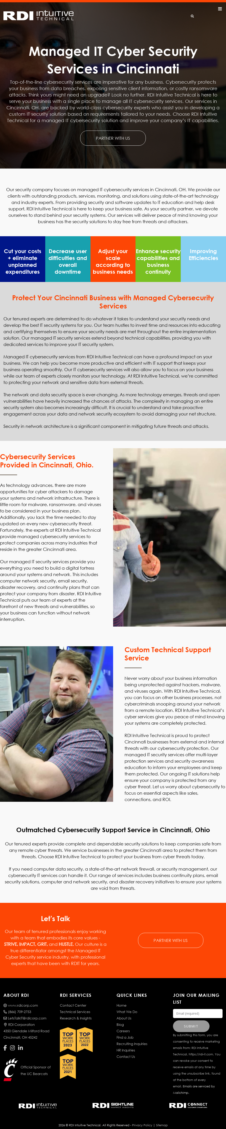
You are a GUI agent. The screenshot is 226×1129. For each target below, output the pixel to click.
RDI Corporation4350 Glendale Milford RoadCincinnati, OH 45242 (26, 1024)
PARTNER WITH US (113, 138)
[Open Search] (192, 16)
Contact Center (73, 999)
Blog (120, 1018)
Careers (123, 1024)
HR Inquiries (126, 1043)
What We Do (127, 1005)
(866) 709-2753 (17, 1005)
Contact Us (126, 1050)
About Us (124, 1011)
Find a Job (125, 1031)
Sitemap (162, 1119)
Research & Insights (76, 1011)
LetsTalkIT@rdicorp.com (24, 1011)
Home (122, 999)
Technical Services (75, 1005)
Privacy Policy (142, 1119)
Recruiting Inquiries (132, 1037)
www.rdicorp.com (20, 999)
